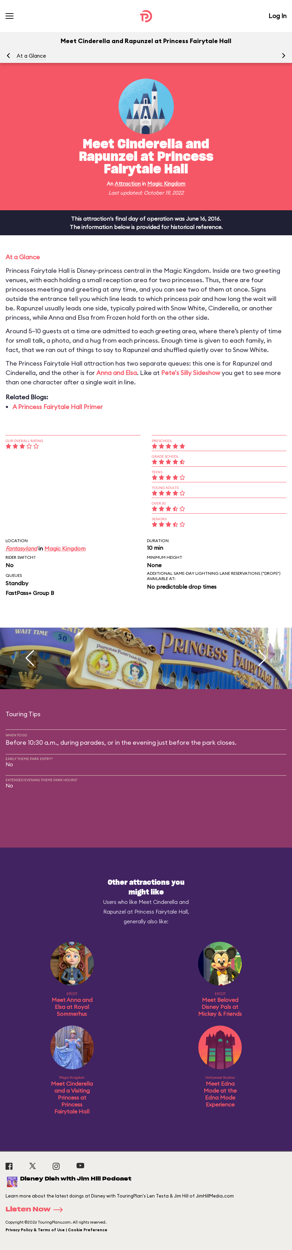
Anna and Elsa (116, 373)
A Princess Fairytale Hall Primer (57, 407)
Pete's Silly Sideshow (190, 373)
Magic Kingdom (166, 183)
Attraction (128, 183)
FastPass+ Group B (30, 592)
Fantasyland (21, 548)
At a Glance (31, 55)
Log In (277, 16)
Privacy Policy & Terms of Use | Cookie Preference (56, 1229)
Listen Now (36, 1210)
